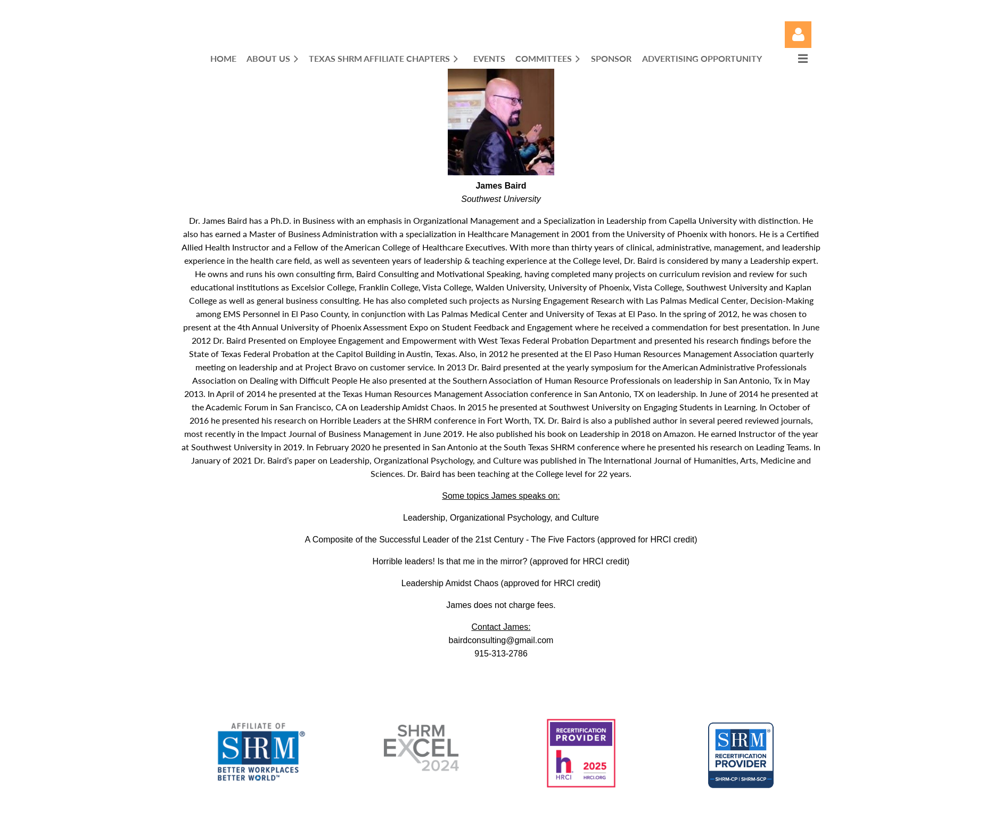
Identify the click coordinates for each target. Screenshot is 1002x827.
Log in (798, 34)
